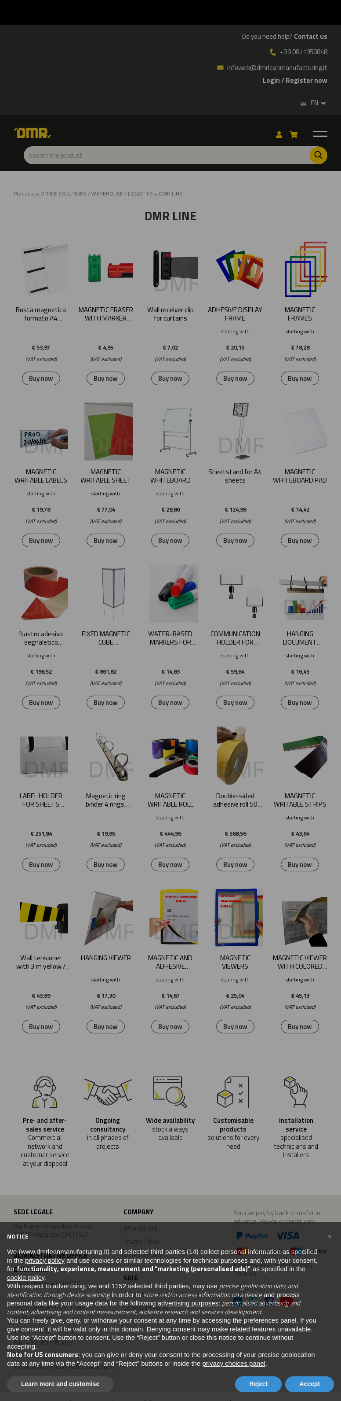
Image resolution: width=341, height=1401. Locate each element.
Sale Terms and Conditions (161, 1294)
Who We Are (140, 1228)
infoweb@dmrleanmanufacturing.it (272, 67)
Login (271, 80)
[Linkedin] (237, 1302)
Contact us (310, 36)
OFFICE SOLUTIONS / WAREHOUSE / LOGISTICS (96, 194)
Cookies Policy (142, 1255)
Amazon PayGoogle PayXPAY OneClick (280, 1253)
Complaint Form (145, 1307)
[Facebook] (269, 1302)
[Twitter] (253, 1302)
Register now (306, 80)
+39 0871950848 (303, 52)
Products (24, 194)
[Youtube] (286, 1302)
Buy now (41, 378)
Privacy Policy (141, 1241)
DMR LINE (170, 194)
